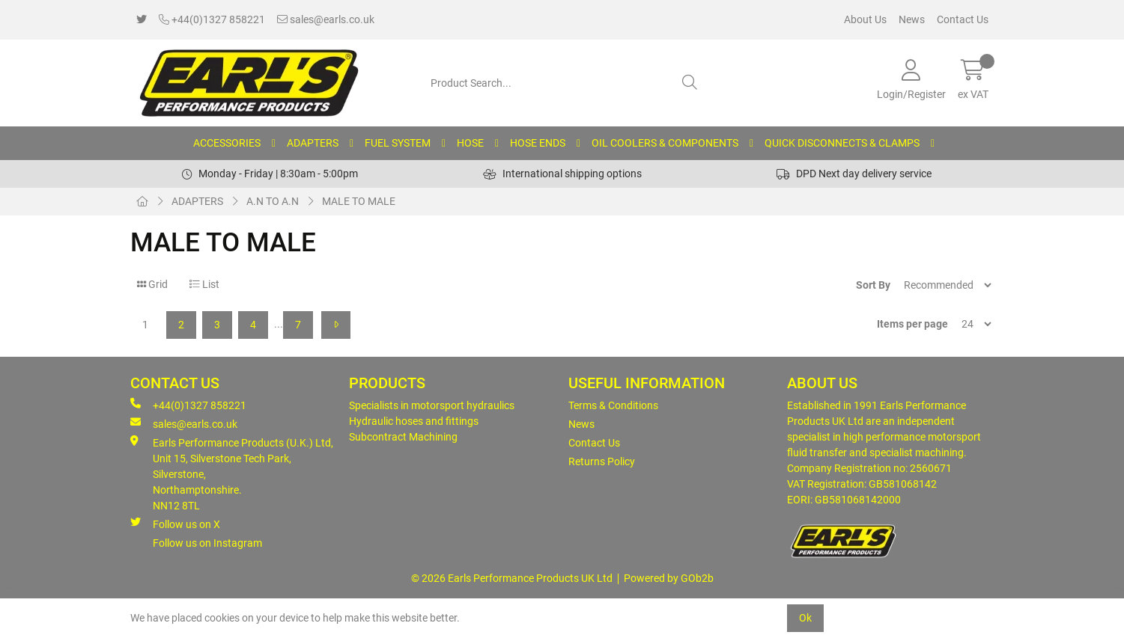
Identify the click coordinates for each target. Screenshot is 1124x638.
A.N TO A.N (272, 201)
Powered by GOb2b (669, 578)
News (912, 19)
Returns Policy (601, 461)
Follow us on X (175, 523)
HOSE (470, 143)
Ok (805, 618)
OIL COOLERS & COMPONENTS (665, 143)
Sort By (873, 285)
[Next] (335, 325)
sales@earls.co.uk (325, 19)
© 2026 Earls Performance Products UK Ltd (512, 578)
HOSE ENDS (537, 143)
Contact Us (962, 19)
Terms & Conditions (613, 405)
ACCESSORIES (227, 143)
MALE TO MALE (358, 201)
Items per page (912, 324)
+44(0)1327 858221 (212, 19)
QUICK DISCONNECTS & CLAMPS (842, 143)
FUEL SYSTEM (398, 143)
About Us (865, 19)
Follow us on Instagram (207, 543)
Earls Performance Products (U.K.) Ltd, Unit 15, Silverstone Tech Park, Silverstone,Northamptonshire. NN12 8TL (231, 473)
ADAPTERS (312, 143)
